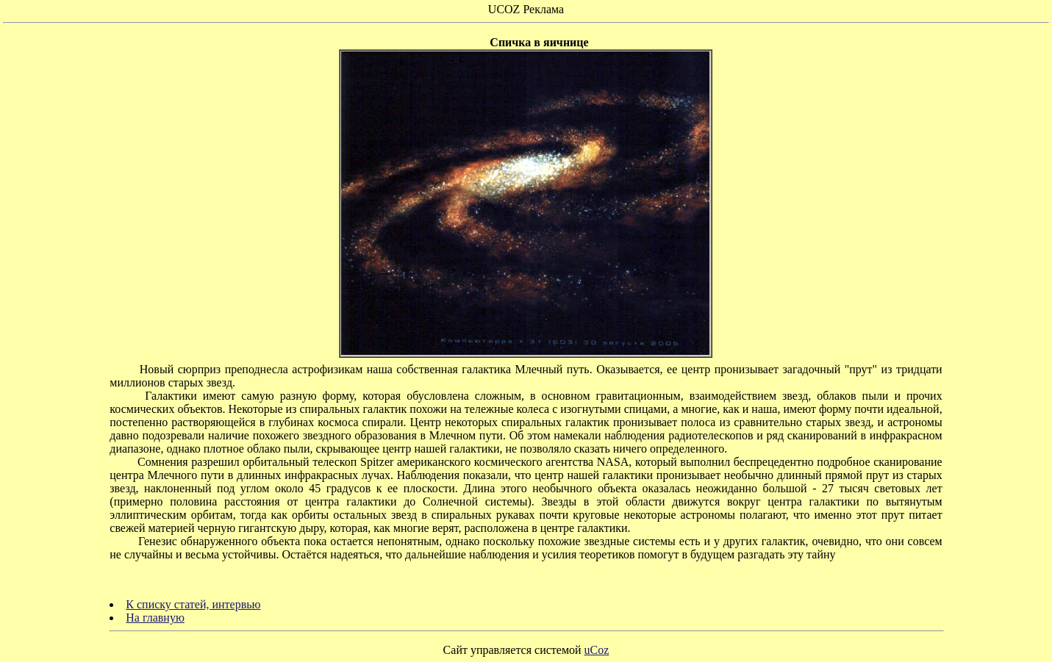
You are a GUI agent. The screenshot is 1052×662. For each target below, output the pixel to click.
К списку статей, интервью (193, 604)
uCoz (596, 650)
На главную (155, 617)
